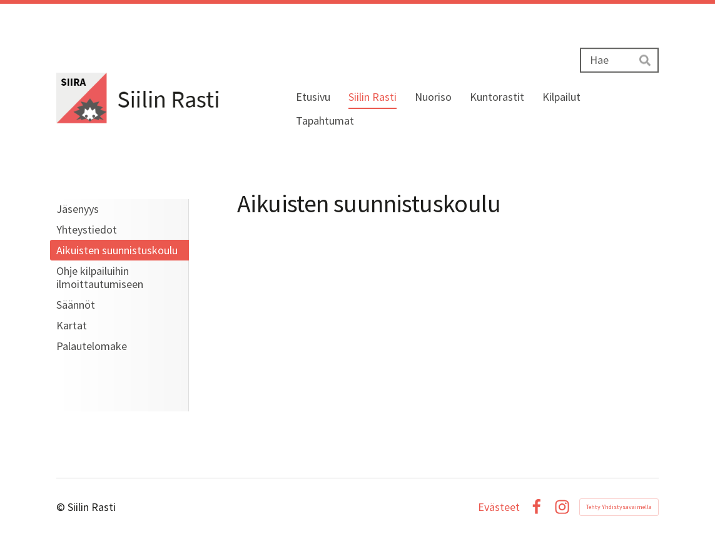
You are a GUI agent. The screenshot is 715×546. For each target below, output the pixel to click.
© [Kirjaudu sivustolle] (62, 507)
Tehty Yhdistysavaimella (619, 507)
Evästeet (499, 507)
